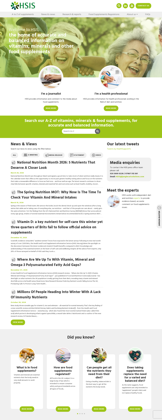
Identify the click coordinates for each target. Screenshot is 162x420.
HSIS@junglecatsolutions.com (130, 176)
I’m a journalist (51, 93)
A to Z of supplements (23, 14)
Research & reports (72, 14)
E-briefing (31, 155)
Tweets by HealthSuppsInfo (119, 149)
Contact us (143, 5)
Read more (51, 108)
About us (131, 14)
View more (18, 322)
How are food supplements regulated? (63, 371)
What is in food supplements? (27, 369)
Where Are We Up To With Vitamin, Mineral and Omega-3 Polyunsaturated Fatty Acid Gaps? (53, 262)
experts (137, 198)
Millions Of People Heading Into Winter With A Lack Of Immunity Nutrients (56, 294)
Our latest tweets (123, 144)
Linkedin (125, 5)
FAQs (147, 14)
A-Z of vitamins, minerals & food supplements (87, 121)
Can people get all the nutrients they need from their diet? (99, 372)
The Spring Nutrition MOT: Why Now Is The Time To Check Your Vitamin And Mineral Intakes (56, 194)
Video (96, 155)
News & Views (24, 144)
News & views (48, 14)
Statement (77, 155)
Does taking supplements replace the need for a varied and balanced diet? (135, 374)
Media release (53, 155)
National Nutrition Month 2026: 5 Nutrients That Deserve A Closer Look (53, 165)
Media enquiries (125, 163)
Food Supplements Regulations (104, 14)
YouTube (131, 5)
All (14, 155)
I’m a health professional (111, 93)
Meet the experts (123, 190)
